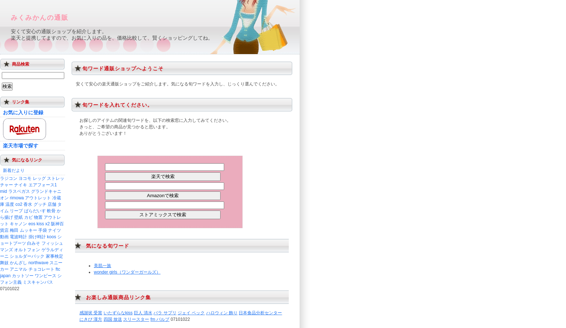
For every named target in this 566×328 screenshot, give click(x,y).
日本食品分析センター (260, 312)
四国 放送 (113, 319)
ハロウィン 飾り (222, 312)
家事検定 (54, 256)
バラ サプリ (164, 312)
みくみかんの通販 (40, 17)
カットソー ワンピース (34, 275)
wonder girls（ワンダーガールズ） (127, 272)
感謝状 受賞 (90, 312)
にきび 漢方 (90, 319)
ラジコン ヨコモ (15, 178)
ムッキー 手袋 (33, 230)
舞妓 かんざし (13, 262)
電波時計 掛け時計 (27, 236)
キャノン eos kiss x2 (30, 223)
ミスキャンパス (38, 282)
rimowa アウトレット (30, 197)
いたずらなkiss (118, 312)
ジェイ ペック (191, 312)
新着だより (14, 170)
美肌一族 (102, 265)
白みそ (33, 243)
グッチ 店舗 (45, 204)
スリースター (136, 319)
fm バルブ (160, 319)
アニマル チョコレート (32, 269)
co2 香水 (24, 204)
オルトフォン (27, 249)
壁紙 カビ (23, 217)
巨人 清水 (143, 312)
